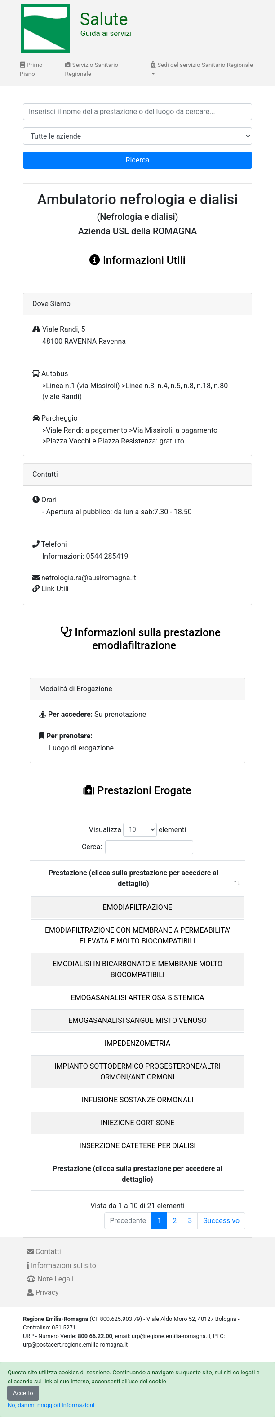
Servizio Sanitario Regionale (92, 69)
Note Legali (50, 1279)
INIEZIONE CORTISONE (137, 1123)
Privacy (43, 1292)
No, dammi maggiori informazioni (51, 1405)
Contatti (44, 1251)
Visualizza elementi (137, 830)
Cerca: (137, 847)
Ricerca (138, 160)
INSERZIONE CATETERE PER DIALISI (137, 1145)
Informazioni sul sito (61, 1265)
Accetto (23, 1393)
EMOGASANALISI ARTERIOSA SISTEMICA (137, 997)
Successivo (221, 1220)
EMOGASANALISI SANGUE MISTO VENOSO (137, 1020)
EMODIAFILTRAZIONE (137, 907)
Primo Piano (31, 69)
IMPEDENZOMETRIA (137, 1043)
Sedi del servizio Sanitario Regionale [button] (202, 64)
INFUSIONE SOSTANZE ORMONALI (138, 1100)
